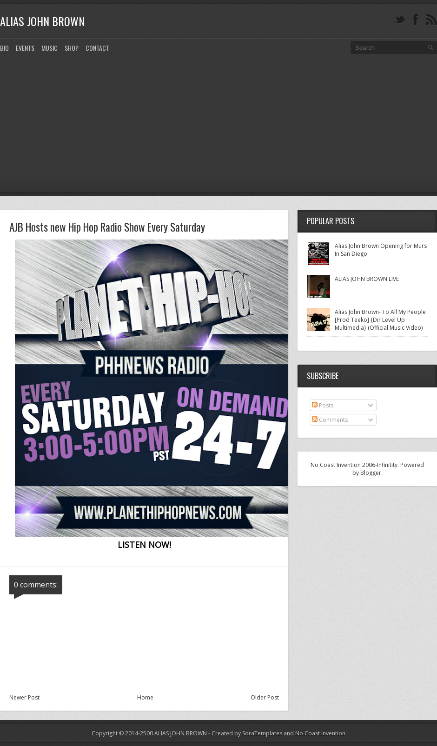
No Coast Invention (320, 733)
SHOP (72, 48)
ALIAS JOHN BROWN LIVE (367, 279)
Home (145, 697)
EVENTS (25, 48)
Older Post (265, 697)
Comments (330, 420)
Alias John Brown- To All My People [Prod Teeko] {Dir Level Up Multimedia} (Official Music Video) (380, 320)
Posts (322, 405)
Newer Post (24, 697)
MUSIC (49, 48)
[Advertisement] (218, 131)
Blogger (370, 473)
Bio (4, 48)
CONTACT (97, 48)
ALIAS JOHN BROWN (42, 21)
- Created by (244, 733)
